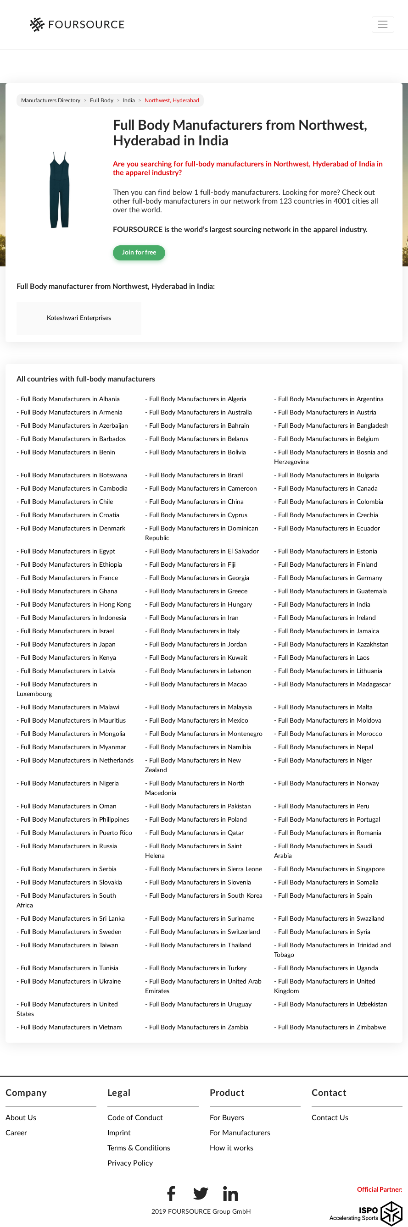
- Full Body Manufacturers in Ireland (325, 618)
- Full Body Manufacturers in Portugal (327, 820)
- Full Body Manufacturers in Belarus (196, 439)
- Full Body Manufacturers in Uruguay (198, 1004)
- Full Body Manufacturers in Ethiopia (69, 565)
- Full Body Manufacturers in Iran (192, 618)
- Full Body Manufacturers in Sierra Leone (203, 869)
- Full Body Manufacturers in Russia (67, 846)
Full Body (101, 100)
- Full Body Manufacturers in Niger (323, 760)
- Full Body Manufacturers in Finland (325, 565)
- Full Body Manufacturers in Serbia (67, 869)
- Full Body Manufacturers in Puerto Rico (74, 833)
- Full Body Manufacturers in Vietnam (69, 1027)
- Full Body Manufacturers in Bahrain (197, 426)
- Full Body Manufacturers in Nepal (323, 747)
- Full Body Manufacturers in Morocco (328, 734)
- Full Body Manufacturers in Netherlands (75, 760)
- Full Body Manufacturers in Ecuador (327, 528)
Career (16, 1133)
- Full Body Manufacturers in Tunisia (67, 968)
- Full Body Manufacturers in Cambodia (72, 489)
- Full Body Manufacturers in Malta (323, 707)
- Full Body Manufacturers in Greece (196, 591)
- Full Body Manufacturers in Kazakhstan (331, 644)
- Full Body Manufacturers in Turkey (195, 968)
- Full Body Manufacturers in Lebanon (198, 671)
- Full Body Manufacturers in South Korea (204, 896)
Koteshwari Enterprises (79, 318)
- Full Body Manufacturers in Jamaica (326, 631)
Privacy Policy (130, 1163)
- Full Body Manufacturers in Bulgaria (326, 475)
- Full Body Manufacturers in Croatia (68, 515)
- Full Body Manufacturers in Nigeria (68, 783)
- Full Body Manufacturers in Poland (196, 820)
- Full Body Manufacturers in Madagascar (332, 684)
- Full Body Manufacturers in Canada (326, 489)
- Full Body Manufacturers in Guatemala (330, 591)
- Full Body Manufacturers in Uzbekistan (330, 1004)
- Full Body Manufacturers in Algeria (195, 399)
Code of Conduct (135, 1118)
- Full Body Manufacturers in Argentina (329, 399)
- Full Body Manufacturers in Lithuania (328, 671)
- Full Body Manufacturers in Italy (192, 631)
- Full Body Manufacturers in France (67, 578)
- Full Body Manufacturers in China (194, 502)
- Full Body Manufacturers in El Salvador (202, 551)
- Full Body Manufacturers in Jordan (196, 644)
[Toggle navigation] (383, 25)
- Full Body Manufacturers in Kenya (66, 658)
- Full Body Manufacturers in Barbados (71, 439)
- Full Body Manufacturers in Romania (327, 833)
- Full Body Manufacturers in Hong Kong (74, 605)
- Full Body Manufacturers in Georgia (197, 578)
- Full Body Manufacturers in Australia (198, 412)
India (129, 100)
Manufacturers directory (50, 100)
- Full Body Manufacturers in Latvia (66, 671)
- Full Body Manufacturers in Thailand (198, 945)
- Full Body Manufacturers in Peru (321, 806)
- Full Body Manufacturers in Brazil (194, 475)
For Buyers (227, 1118)
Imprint (119, 1133)
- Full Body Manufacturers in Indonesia (71, 618)
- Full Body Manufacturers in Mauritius (71, 721)
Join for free (139, 252)
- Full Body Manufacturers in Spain (323, 896)
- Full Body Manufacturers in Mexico (196, 721)
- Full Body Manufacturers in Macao (196, 684)
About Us (21, 1118)
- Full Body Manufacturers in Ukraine (69, 981)
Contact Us (330, 1118)
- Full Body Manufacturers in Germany (328, 578)
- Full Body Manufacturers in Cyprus (196, 515)
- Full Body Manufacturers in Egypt (66, 551)
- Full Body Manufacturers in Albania (68, 399)
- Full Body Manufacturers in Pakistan (198, 806)
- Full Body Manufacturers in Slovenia (198, 882)
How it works (231, 1148)
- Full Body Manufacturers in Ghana (67, 591)
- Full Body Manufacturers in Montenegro (204, 734)
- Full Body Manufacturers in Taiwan (67, 945)
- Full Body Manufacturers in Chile (65, 502)
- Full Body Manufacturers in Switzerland (202, 932)
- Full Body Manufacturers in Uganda (326, 968)
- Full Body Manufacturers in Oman (67, 806)
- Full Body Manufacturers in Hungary (198, 605)
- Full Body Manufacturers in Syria (322, 932)
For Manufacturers (240, 1133)
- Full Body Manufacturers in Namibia (198, 747)
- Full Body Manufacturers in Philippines (73, 820)
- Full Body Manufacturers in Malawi (68, 707)
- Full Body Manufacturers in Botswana (72, 475)
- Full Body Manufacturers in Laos (321, 658)
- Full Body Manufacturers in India (322, 605)
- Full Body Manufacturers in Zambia (196, 1027)
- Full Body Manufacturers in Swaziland (329, 919)
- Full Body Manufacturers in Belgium (326, 439)
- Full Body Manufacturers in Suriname (199, 919)
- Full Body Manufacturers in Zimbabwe (330, 1027)
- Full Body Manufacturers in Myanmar (71, 747)
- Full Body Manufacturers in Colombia (328, 502)
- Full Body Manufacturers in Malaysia (198, 707)
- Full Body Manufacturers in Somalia (326, 882)
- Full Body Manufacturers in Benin (66, 452)
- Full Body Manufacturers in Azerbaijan (72, 426)
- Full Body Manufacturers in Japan (66, 644)
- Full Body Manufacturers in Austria (325, 412)
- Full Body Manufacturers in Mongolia (71, 734)
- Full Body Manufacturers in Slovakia (69, 882)
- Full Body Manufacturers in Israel (65, 631)
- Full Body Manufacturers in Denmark (71, 528)
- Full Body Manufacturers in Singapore (329, 869)
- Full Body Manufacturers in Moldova (327, 721)
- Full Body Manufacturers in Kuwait (196, 658)
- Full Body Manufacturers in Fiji (190, 565)
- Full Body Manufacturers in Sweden (69, 932)
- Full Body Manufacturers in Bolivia (195, 452)
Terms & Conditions (138, 1148)
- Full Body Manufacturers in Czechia (326, 515)
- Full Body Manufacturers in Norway (326, 783)
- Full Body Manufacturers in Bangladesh (331, 426)
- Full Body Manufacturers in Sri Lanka (71, 919)
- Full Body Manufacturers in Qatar (194, 833)
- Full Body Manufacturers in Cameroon (201, 489)
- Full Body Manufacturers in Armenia (70, 412)
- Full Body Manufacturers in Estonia (325, 551)
